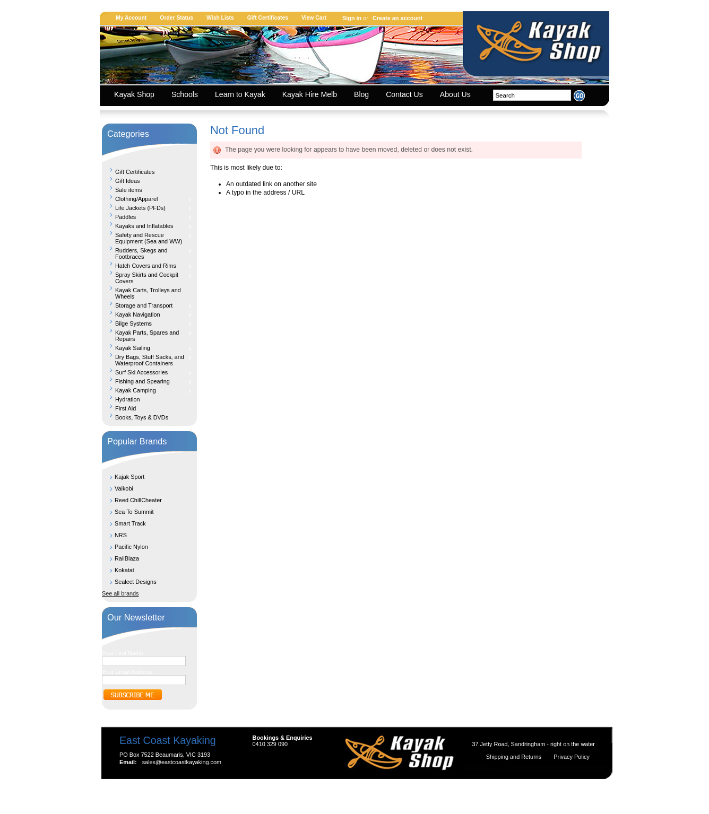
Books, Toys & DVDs (141, 417)
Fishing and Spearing (147, 381)
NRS (121, 535)
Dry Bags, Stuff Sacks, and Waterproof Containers (147, 360)
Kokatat (124, 570)
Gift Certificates (267, 18)
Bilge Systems (147, 323)
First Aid (125, 408)
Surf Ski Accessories (147, 372)
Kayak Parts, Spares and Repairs (147, 335)
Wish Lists (220, 18)
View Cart (313, 18)
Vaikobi (124, 488)
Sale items (128, 190)
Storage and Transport (147, 305)
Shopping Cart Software (335, 794)
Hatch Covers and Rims (147, 265)
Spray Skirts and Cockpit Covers (147, 278)
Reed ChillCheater (138, 500)
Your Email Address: (128, 672)
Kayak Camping (147, 390)
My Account (131, 18)
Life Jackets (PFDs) (147, 208)
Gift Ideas (127, 181)
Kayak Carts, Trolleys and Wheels (148, 293)
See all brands (120, 593)
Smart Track (130, 523)
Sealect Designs (136, 582)
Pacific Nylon (131, 547)
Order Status (176, 18)
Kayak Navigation (147, 314)
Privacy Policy (572, 757)
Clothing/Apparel (147, 199)
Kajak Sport (129, 477)
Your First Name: (123, 653)
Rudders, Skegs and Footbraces (147, 253)
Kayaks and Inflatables (147, 226)
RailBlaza (127, 558)
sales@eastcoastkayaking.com (181, 762)
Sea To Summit (134, 512)
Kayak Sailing (147, 348)
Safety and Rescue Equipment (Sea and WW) (147, 238)
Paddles (147, 217)
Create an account (397, 18)
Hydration (127, 399)
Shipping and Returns (514, 757)
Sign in (351, 18)
